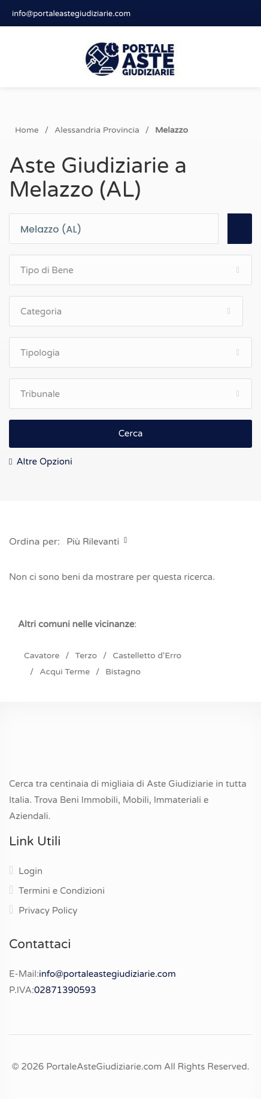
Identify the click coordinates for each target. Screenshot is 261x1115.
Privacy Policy (48, 910)
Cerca (131, 433)
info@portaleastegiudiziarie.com (71, 14)
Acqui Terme (65, 672)
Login (31, 871)
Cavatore (41, 655)
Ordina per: (34, 542)
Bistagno (123, 672)
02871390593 (65, 990)
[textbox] (119, 229)
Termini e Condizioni (62, 890)
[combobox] (119, 229)
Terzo (86, 655)
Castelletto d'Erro (147, 655)
